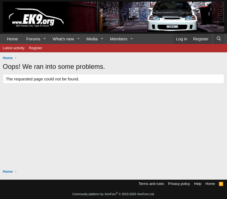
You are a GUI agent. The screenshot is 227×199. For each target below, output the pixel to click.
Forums (33, 38)
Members (118, 38)
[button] (45, 39)
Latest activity (14, 48)
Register (35, 48)
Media (92, 38)
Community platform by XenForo (113, 194)
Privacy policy (179, 184)
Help (198, 184)
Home (12, 38)
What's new (63, 38)
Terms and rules (151, 184)
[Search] (218, 39)
